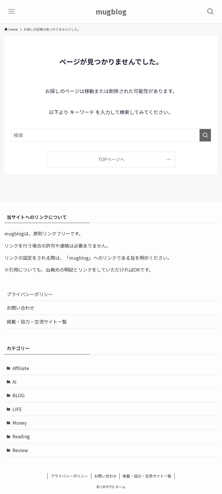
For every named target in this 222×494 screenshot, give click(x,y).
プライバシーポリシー (30, 294)
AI (14, 381)
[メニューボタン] (11, 11)
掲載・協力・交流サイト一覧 (37, 321)
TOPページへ (111, 159)
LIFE (17, 409)
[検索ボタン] (210, 11)
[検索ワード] (111, 135)
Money (19, 422)
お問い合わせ (20, 307)
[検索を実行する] (205, 135)
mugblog (111, 11)
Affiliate (20, 368)
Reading (21, 436)
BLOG (18, 395)
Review (20, 450)
